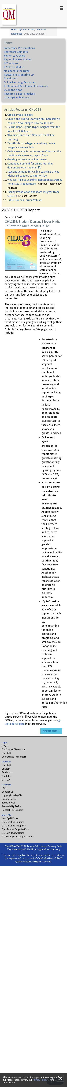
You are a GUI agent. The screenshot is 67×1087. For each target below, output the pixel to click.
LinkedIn (6, 768)
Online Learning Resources (20, 82)
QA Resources (26, 29)
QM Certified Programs (14, 825)
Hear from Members (16, 51)
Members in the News (17, 70)
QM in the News (13, 89)
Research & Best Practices (19, 93)
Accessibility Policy (11, 806)
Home (14, 29)
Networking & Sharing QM (19, 74)
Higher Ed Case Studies (17, 59)
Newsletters (11, 78)
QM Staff (6, 753)
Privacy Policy (9, 799)
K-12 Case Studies (14, 67)
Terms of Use (8, 802)
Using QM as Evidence (17, 97)
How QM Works (10, 818)
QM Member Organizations (15, 829)
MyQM (5, 745)
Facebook (7, 772)
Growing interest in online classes (27, 159)
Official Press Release (20, 114)
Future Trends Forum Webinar (24, 200)
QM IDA (6, 779)
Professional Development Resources (26, 86)
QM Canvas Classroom (13, 749)
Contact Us (7, 791)
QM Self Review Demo (13, 833)
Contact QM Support (12, 810)
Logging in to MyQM (12, 795)
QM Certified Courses (13, 822)
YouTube (6, 776)
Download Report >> (51, 731)
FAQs (4, 788)
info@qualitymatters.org (47, 849)
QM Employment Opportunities (18, 836)
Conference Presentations (19, 48)
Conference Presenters (14, 756)
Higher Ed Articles (14, 55)
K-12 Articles (11, 63)
